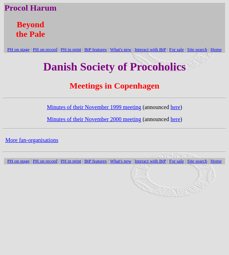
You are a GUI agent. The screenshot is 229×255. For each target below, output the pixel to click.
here (175, 107)
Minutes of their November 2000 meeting (94, 119)
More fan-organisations (31, 140)
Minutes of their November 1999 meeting (94, 107)
